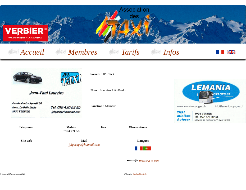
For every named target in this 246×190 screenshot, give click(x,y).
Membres (76, 52)
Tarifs (124, 52)
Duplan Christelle (140, 174)
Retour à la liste (143, 161)
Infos (165, 52)
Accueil (26, 52)
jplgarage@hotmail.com (84, 144)
